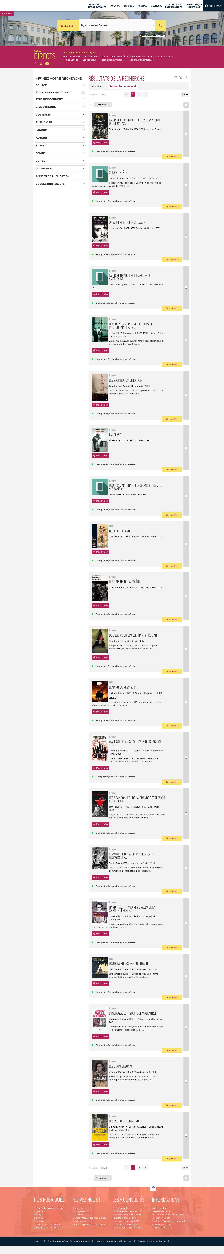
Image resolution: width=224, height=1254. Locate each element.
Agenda (38, 1229)
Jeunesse (39, 1239)
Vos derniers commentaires (128, 1246)
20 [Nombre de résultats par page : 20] (184, 94)
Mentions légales (161, 1242)
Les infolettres (80, 1239)
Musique (38, 1233)
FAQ (154, 1226)
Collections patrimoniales (48, 1242)
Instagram (79, 1229)
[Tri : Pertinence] (103, 104)
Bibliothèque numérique (47, 1246)
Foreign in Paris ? (161, 1236)
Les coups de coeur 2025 (126, 1239)
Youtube (78, 1233)
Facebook (78, 1226)
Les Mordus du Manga (125, 1242)
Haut (153, 1206)
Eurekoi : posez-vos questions (89, 1242)
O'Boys (113, 711)
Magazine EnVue (161, 1229)
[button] (213, 5)
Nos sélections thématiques (128, 1233)
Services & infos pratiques (48, 1226)
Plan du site (158, 1246)
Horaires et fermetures (125, 1229)
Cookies (156, 1239)
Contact (163, 1226)
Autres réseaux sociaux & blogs (89, 1236)
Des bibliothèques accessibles (168, 1233)
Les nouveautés (121, 1226)
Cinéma (38, 1236)
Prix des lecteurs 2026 (124, 1236)
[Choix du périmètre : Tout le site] (68, 25)
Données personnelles (174, 1239)
